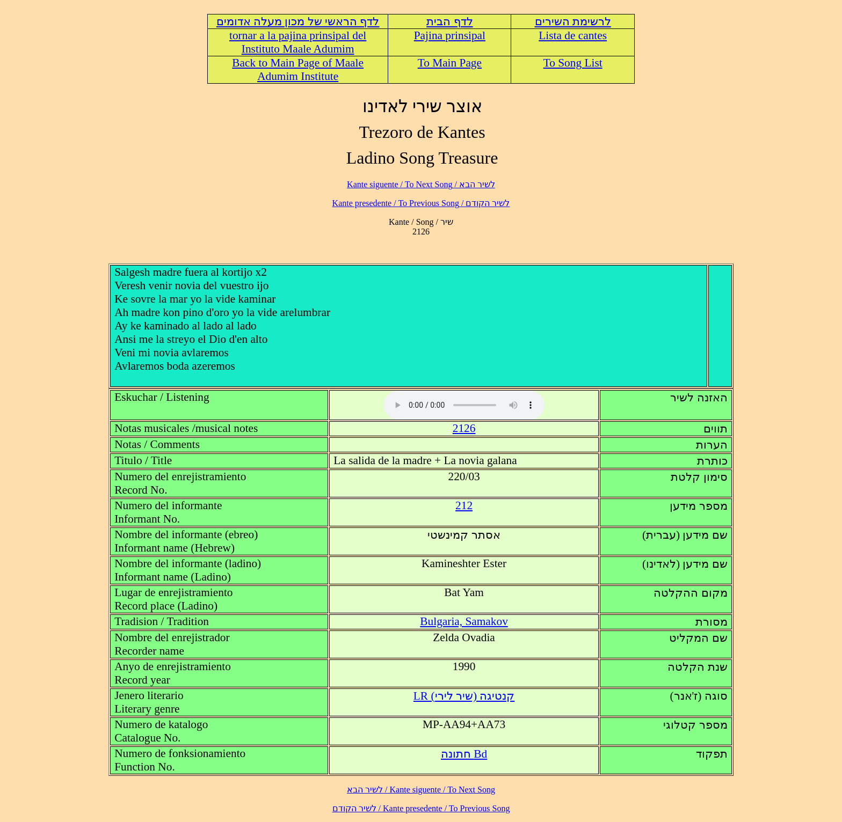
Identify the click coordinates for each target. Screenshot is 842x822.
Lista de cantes (573, 35)
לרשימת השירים (573, 21)
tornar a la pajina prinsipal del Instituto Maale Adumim (297, 42)
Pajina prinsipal (449, 35)
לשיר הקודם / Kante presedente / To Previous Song (421, 203)
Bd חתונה (464, 753)
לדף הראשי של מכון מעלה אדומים (298, 21)
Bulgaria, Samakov (463, 621)
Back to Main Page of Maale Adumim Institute (298, 69)
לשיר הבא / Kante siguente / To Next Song (421, 184)
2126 (464, 428)
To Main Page (450, 62)
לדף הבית (449, 21)
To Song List (573, 62)
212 (464, 505)
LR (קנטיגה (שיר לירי (463, 695)
